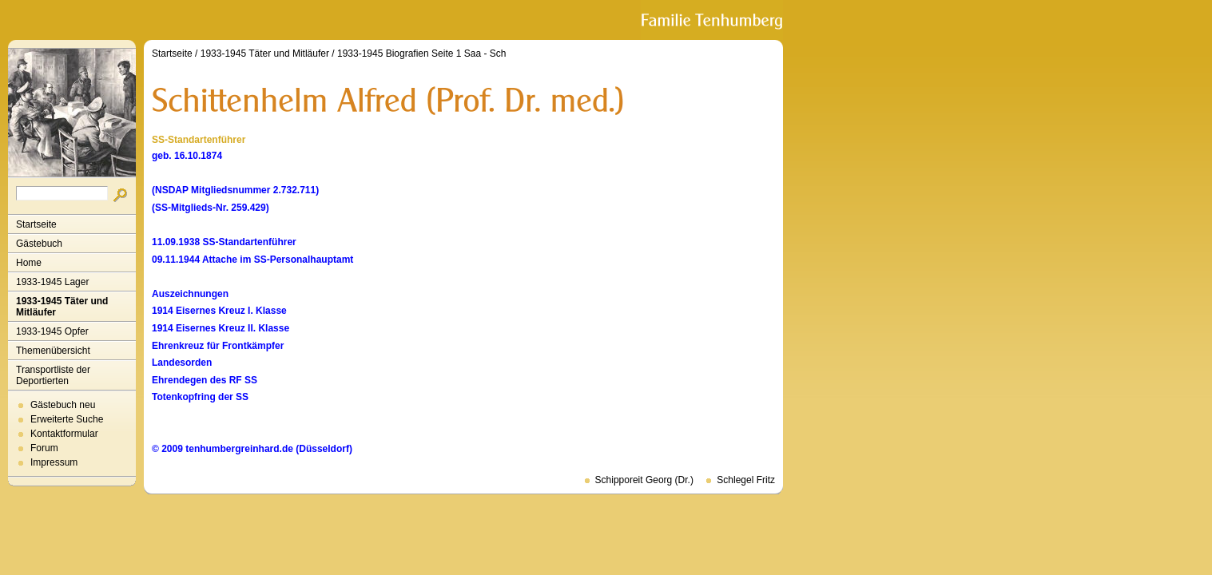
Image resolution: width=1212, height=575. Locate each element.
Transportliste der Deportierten (53, 375)
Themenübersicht (53, 350)
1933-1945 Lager (52, 282)
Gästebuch (39, 243)
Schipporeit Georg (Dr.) (644, 480)
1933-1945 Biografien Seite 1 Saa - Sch (421, 53)
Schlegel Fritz (746, 480)
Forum (44, 448)
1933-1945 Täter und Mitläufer (62, 306)
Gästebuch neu (62, 404)
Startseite (36, 224)
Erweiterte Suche (66, 419)
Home (29, 262)
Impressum (53, 462)
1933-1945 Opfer (52, 331)
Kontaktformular (64, 433)
